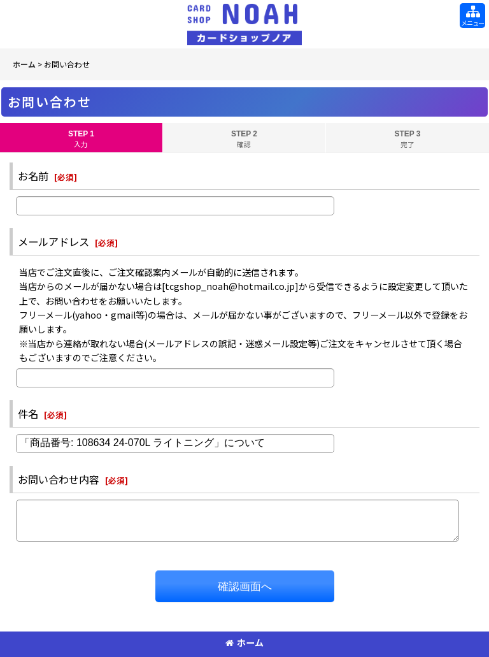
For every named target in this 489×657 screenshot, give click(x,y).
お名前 (33, 176)
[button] (472, 15)
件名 (28, 413)
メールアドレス (53, 241)
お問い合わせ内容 (58, 479)
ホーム (244, 642)
